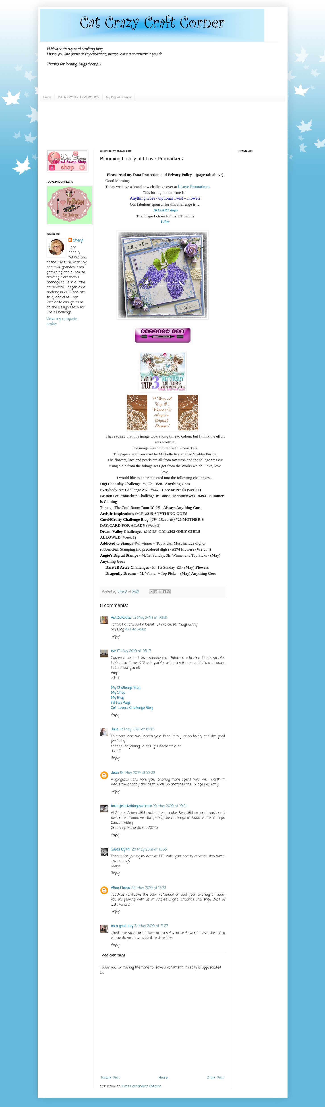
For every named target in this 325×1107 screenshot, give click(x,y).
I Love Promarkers (193, 186)
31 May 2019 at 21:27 (151, 926)
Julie (114, 729)
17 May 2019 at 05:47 (134, 651)
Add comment (113, 955)
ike (113, 651)
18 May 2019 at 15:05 (137, 729)
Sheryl (78, 240)
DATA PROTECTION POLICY (78, 97)
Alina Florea (120, 888)
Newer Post (110, 1078)
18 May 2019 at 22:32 (137, 773)
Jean (115, 773)
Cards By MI (120, 849)
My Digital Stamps (118, 97)
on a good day (122, 926)
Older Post (215, 1078)
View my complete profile (62, 321)
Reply (115, 636)
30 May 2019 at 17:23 (148, 888)
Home (47, 97)
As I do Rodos (136, 629)
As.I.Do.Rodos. (121, 618)
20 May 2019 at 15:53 (149, 849)
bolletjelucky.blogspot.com (131, 806)
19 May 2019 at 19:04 (170, 806)
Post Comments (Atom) (141, 1086)
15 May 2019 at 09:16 (150, 618)
